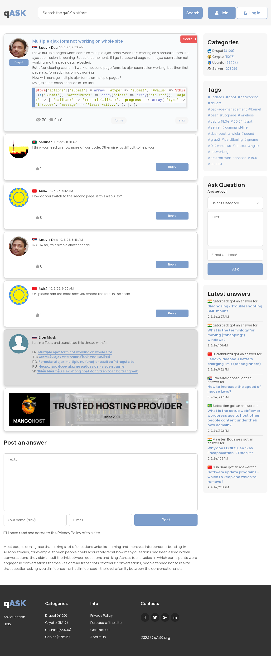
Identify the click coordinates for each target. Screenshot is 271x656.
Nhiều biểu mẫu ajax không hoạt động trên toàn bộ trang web (87, 371)
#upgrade (228, 115)
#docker (239, 145)
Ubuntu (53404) (58, 629)
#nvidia (234, 133)
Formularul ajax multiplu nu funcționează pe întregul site (86, 361)
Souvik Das (48, 47)
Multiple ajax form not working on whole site (75, 352)
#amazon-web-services (227, 157)
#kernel (254, 109)
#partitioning (232, 139)
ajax (182, 120)
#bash (213, 115)
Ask (235, 269)
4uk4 (43, 190)
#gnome (251, 139)
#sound (247, 133)
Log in (254, 12)
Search (192, 12)
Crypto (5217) (56, 622)
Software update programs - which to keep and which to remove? (233, 477)
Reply (172, 167)
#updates (216, 97)
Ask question (14, 616)
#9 (210, 145)
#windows (222, 145)
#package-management (227, 109)
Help (7, 623)
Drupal (19, 62)
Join (224, 12)
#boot (230, 97)
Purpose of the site (106, 622)
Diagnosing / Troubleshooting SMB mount (235, 308)
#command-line (235, 127)
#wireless (245, 115)
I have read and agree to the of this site (52, 533)
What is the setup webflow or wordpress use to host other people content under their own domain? (234, 417)
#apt (248, 121)
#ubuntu (215, 163)
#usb (212, 121)
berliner (45, 142)
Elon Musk (47, 337)
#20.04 (236, 121)
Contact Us (100, 629)
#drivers (215, 103)
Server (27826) (57, 636)
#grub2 (214, 139)
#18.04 (223, 121)
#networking (247, 97)
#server (214, 127)
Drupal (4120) (56, 615)
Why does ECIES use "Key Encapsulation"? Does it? (230, 450)
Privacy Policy (69, 533)
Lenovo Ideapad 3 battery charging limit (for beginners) (234, 361)
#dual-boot (217, 133)
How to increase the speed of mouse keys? (234, 389)
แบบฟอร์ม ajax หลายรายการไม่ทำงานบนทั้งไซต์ (74, 357)
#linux (252, 157)
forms (118, 120)
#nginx (253, 145)
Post (166, 519)
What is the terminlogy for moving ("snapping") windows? (231, 335)
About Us (98, 636)
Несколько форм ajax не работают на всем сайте (81, 366)
